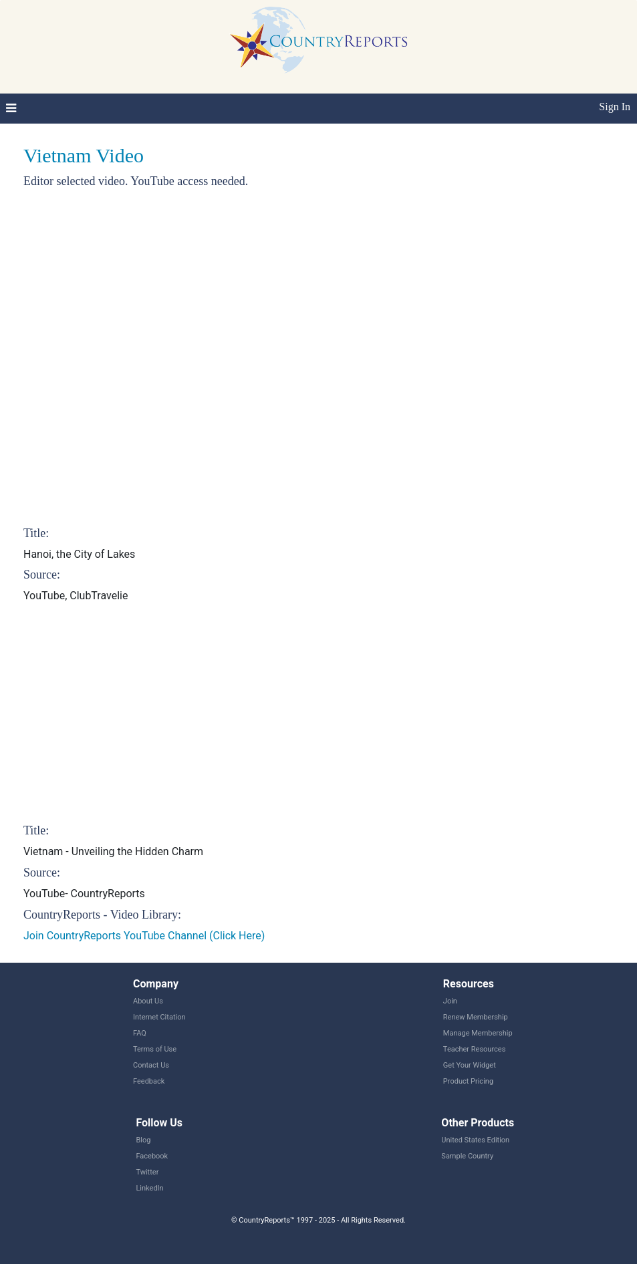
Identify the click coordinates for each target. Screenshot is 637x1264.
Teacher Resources (474, 1049)
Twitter (147, 1172)
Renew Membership (475, 1017)
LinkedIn (149, 1188)
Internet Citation (159, 1017)
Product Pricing (468, 1081)
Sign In (614, 106)
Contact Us (151, 1065)
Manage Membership (478, 1033)
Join (450, 1001)
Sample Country (467, 1156)
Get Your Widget (469, 1065)
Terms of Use (154, 1049)
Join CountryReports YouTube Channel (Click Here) (144, 935)
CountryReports (318, 40)
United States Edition (475, 1140)
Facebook (152, 1156)
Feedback (148, 1081)
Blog (143, 1140)
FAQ (139, 1033)
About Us (148, 1001)
